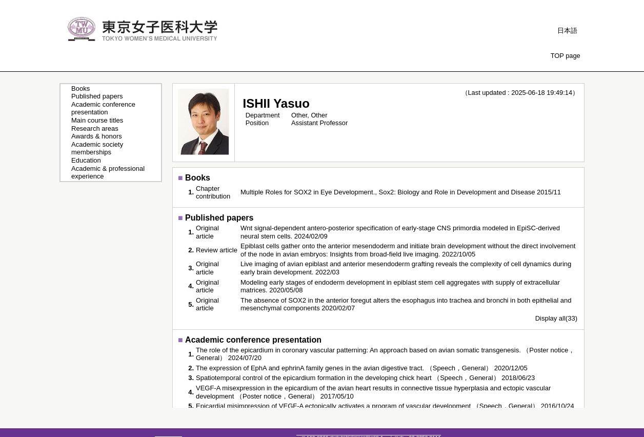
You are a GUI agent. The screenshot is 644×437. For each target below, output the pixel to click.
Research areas (94, 128)
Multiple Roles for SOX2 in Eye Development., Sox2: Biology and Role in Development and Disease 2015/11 (400, 192)
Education (86, 160)
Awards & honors (96, 136)
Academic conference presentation (103, 108)
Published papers (97, 96)
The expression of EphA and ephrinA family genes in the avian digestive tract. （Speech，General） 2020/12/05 (362, 368)
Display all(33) (556, 318)
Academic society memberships (97, 148)
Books (80, 88)
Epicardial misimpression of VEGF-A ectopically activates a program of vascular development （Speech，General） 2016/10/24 (385, 406)
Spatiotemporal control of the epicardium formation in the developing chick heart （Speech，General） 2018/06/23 (365, 378)
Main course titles (97, 120)
